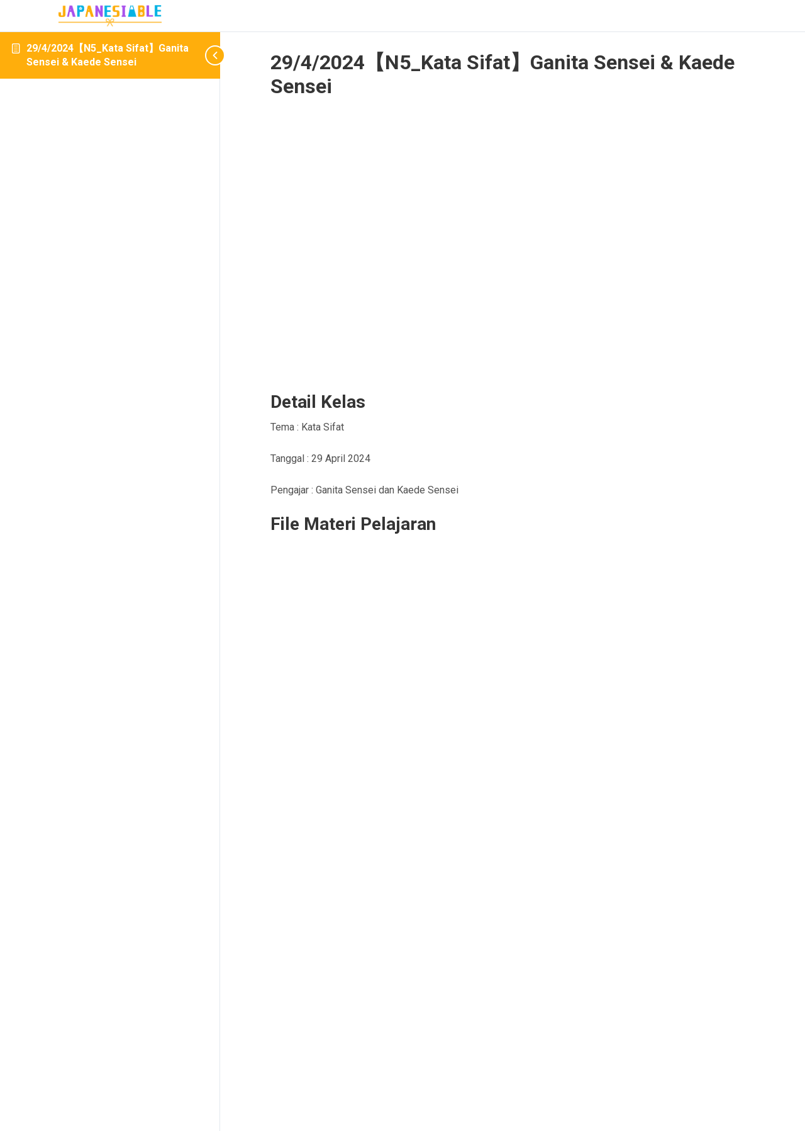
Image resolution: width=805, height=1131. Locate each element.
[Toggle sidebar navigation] (201, 55)
